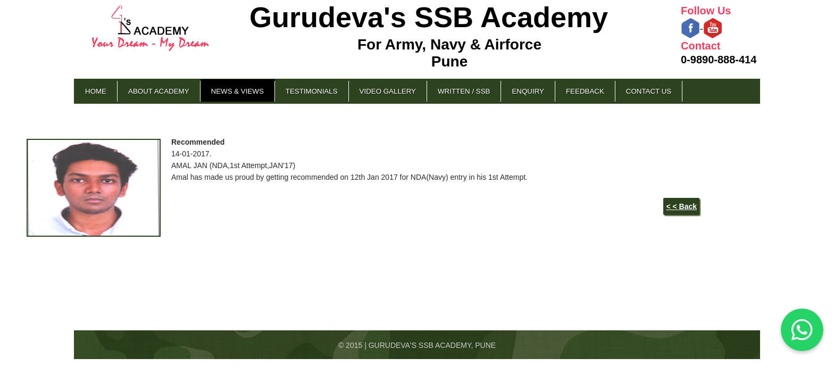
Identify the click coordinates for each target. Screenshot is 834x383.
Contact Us (648, 91)
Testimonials (312, 91)
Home (95, 91)
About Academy (158, 91)
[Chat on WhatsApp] (802, 330)
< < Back (681, 206)
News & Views (237, 91)
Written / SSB (464, 91)
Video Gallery (388, 91)
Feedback (585, 91)
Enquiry (528, 91)
